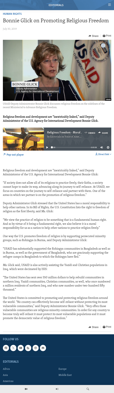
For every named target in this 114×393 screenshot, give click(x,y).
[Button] (94, 36)
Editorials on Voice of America (66, 137)
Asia (5, 375)
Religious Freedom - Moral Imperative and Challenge (80, 132)
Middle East (65, 375)
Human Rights (12, 14)
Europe (63, 369)
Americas (8, 381)
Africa (6, 369)
